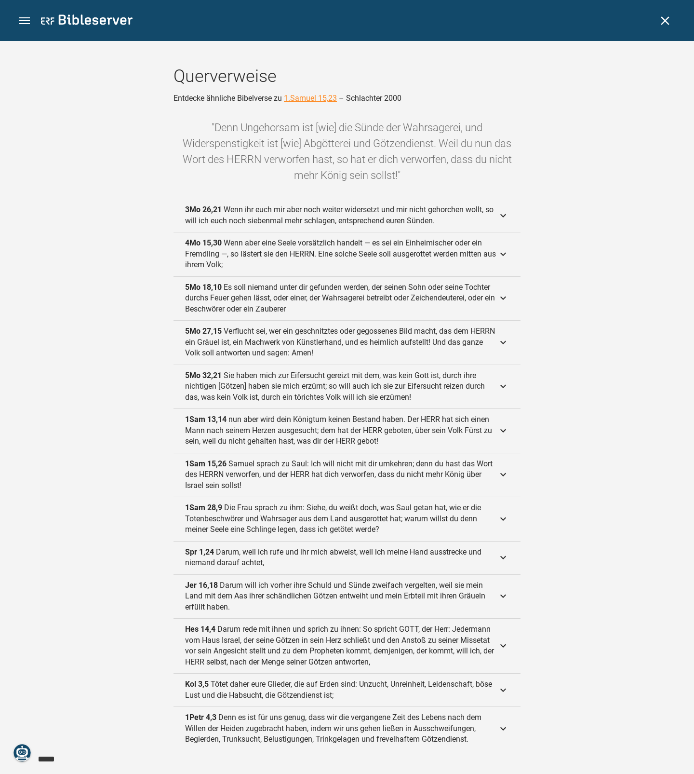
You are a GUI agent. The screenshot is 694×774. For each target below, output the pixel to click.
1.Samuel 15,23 (310, 98)
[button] (24, 21)
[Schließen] (665, 20)
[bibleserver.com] (87, 21)
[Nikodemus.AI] (22, 752)
